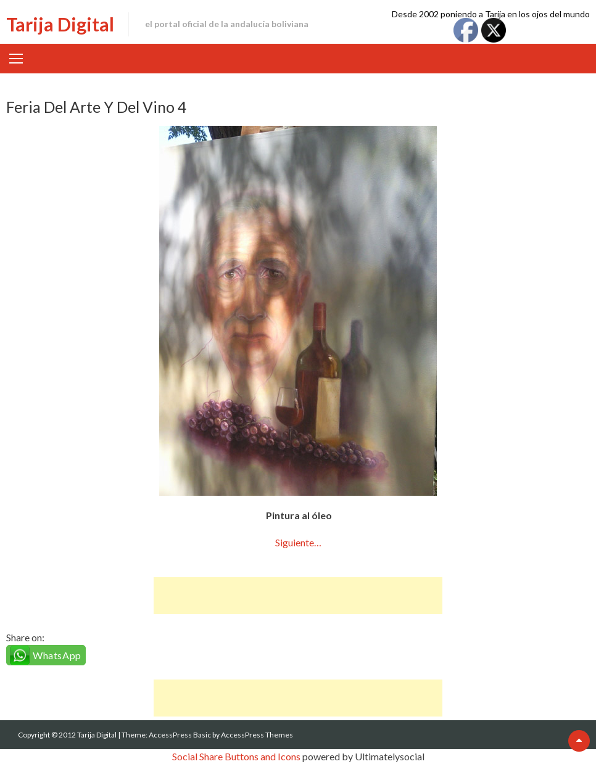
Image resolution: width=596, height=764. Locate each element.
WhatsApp (57, 655)
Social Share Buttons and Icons (236, 756)
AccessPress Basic (180, 734)
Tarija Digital (60, 24)
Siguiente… (298, 542)
